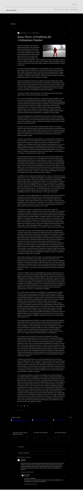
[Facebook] (67, 4)
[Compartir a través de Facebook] (18, 405)
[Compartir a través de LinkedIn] (24, 405)
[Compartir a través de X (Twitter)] (21, 405)
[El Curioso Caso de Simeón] (41, 425)
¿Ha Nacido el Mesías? (60, 432)
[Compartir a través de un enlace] (27, 405)
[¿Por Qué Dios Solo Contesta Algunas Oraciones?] (20, 425)
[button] (70, 23)
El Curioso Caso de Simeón (41, 432)
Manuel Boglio (11, 10)
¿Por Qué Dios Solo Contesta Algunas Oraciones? (20, 433)
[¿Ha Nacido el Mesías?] (62, 425)
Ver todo (70, 417)
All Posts (13, 24)
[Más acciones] (65, 33)
